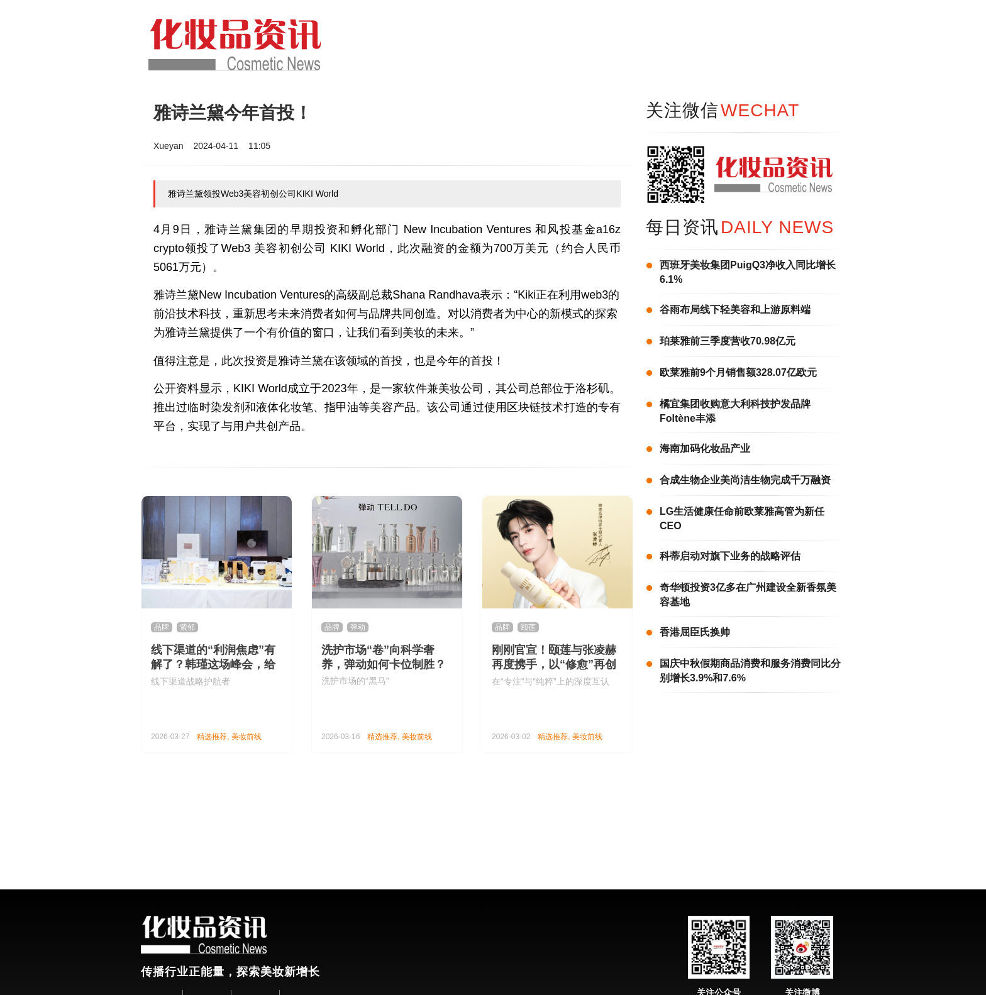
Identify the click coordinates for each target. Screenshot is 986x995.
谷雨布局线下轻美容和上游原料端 (735, 309)
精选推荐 (212, 736)
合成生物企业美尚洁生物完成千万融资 (745, 480)
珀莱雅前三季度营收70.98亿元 (727, 341)
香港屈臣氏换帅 (695, 632)
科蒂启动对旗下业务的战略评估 (730, 556)
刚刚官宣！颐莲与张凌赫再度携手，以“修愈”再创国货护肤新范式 (554, 664)
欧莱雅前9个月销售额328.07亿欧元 (738, 372)
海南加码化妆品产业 (705, 448)
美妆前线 (246, 736)
